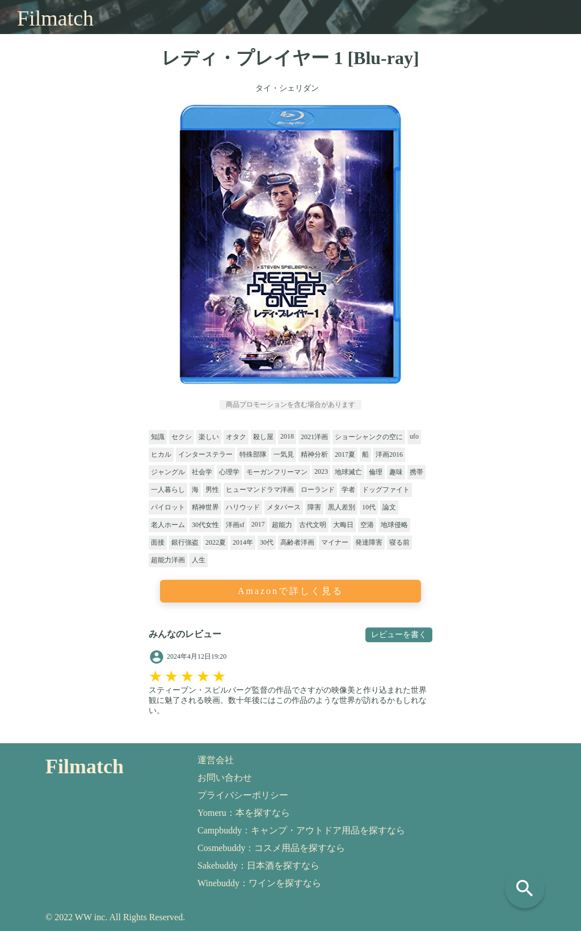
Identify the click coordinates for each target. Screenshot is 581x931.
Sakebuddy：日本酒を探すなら (258, 865)
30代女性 (205, 525)
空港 (367, 525)
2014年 (243, 542)
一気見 (283, 454)
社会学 (202, 472)
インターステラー (205, 454)
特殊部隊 (253, 454)
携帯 (416, 472)
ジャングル (168, 472)
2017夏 (345, 454)
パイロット (168, 507)
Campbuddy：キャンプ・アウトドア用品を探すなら (301, 830)
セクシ (181, 437)
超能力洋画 (168, 560)
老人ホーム (168, 525)
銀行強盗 (185, 542)
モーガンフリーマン (277, 472)
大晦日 (343, 525)
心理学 (229, 472)
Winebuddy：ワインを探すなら (259, 883)
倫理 (375, 472)
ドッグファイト (386, 490)
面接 (158, 542)
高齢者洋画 (297, 542)
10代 (369, 507)
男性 (212, 490)
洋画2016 (389, 454)
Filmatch (55, 18)
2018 (287, 436)
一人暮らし (168, 490)
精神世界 (205, 507)
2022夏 (215, 542)
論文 (389, 507)
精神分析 (314, 454)
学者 (348, 490)
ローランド (318, 490)
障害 (314, 507)
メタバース (284, 507)
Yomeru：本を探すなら (243, 813)
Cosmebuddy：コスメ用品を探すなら (271, 848)
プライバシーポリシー (242, 795)
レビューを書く (399, 634)
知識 (158, 437)
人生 (198, 560)
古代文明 (312, 525)
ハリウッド (243, 507)
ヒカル (161, 454)
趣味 (396, 472)
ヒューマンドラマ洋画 (260, 490)
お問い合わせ (224, 777)
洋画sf (235, 525)
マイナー (334, 542)
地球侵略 (394, 525)
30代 (266, 542)
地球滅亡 (348, 472)
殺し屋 (263, 437)
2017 (258, 524)
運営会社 (215, 760)
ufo (414, 436)
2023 (321, 471)
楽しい (209, 437)
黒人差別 (341, 507)
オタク (236, 437)
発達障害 (368, 542)
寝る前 (399, 542)
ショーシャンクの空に (369, 437)
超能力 (282, 525)
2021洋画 (314, 437)
